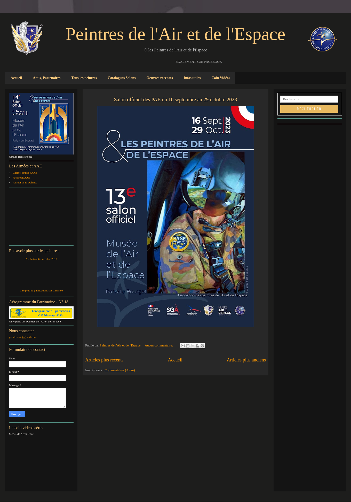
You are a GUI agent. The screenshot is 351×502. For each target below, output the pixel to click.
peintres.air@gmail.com (22, 336)
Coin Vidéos (220, 78)
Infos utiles (192, 78)
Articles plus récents (104, 359)
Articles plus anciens (246, 359)
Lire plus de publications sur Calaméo (41, 290)
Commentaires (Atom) (120, 370)
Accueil (16, 78)
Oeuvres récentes (160, 78)
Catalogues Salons (122, 78)
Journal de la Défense (25, 182)
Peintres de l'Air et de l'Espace (175, 34)
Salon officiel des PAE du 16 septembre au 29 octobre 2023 (175, 99)
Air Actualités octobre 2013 (41, 258)
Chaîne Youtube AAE (25, 172)
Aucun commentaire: (159, 345)
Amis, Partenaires (46, 78)
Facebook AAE (21, 177)
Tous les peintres (84, 78)
